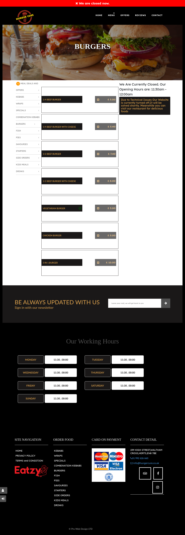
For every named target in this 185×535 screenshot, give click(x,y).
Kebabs (20, 97)
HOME (19, 450)
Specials (21, 110)
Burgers (21, 124)
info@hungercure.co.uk (144, 463)
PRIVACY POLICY (25, 455)
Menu (111, 15)
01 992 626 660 (139, 458)
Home (99, 15)
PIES (56, 480)
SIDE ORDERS (62, 495)
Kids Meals (22, 164)
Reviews (140, 15)
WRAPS (58, 455)
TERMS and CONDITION (29, 460)
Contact (157, 15)
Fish (18, 130)
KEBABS (58, 450)
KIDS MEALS (61, 500)
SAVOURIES (61, 485)
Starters (21, 151)
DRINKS (58, 505)
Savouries (22, 144)
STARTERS (60, 490)
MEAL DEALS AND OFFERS (27, 86)
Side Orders (23, 158)
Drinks (20, 171)
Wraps (19, 103)
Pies (18, 137)
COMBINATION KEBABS (67, 465)
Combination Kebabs (28, 117)
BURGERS (59, 470)
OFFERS (124, 15)
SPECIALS (59, 460)
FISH (57, 475)
